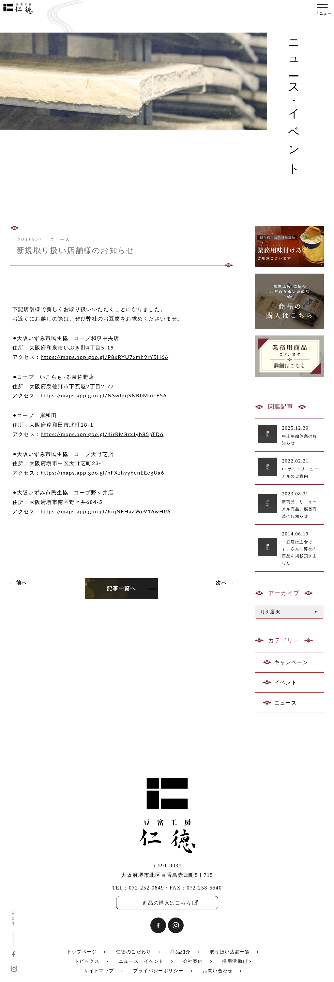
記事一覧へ (121, 588)
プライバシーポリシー (158, 970)
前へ (21, 582)
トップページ (82, 951)
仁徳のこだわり (133, 951)
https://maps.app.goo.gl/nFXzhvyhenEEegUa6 (102, 472)
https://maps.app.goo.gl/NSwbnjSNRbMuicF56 (104, 395)
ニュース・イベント (141, 961)
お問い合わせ (218, 970)
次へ (221, 582)
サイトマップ (99, 970)
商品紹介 (180, 951)
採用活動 (232, 961)
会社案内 (193, 961)
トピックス (86, 961)
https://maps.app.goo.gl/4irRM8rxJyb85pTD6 (102, 434)
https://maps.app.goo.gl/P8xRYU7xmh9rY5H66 (104, 357)
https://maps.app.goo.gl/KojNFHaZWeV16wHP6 (106, 511)
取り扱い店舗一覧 (230, 951)
